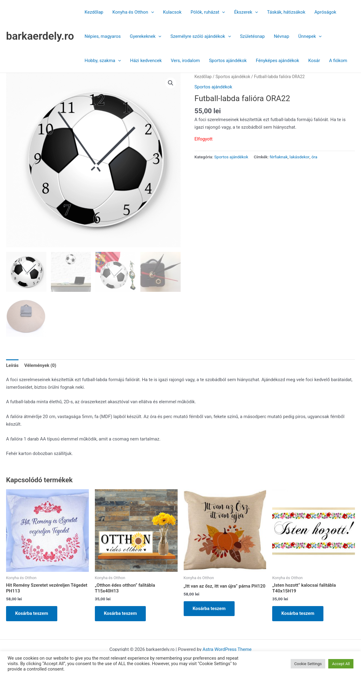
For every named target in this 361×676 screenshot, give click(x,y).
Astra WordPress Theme (227, 649)
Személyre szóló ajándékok (200, 36)
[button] (151, 12)
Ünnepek (310, 36)
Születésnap (252, 36)
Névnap (281, 36)
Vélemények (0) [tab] (40, 365)
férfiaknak (278, 156)
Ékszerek (246, 12)
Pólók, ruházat (208, 12)
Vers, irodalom (185, 60)
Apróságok (325, 12)
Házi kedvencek (146, 60)
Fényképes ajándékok (277, 60)
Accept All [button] (341, 663)
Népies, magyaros (103, 36)
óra (314, 156)
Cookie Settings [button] (308, 663)
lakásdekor (299, 156)
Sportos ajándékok (227, 60)
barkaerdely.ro (40, 36)
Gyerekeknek (145, 36)
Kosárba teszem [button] (31, 613)
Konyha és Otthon (133, 12)
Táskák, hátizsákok (286, 12)
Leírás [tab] (12, 365)
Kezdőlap (94, 12)
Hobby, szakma (103, 60)
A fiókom (338, 60)
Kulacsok (172, 12)
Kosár (314, 60)
